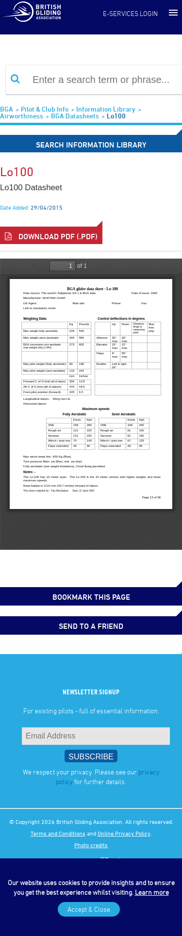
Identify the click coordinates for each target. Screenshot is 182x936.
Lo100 (116, 116)
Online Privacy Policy (124, 833)
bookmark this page (91, 596)
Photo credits (91, 844)
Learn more (152, 892)
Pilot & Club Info (44, 109)
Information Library (105, 109)
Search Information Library (91, 144)
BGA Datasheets (75, 116)
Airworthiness (21, 116)
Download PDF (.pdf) (51, 236)
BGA (6, 109)
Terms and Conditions (58, 833)
